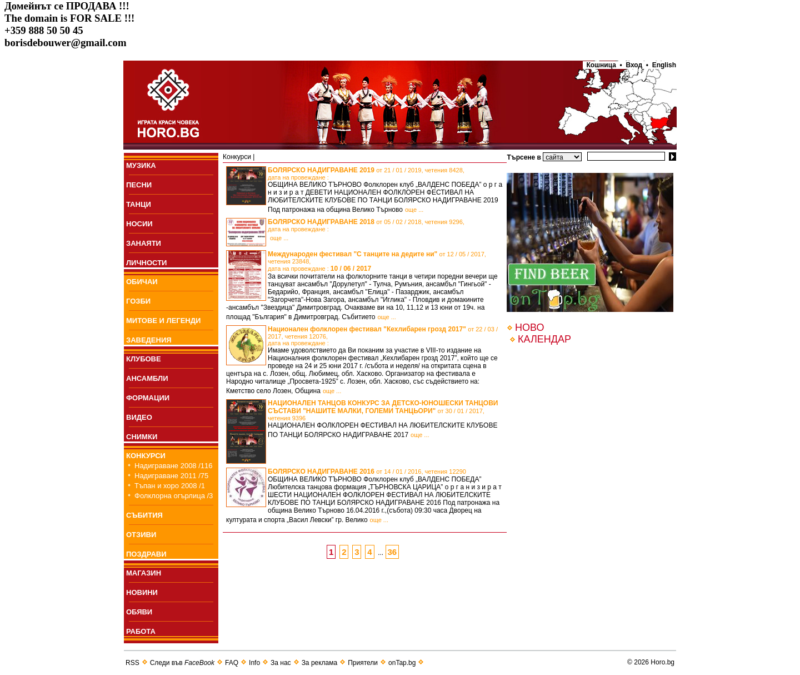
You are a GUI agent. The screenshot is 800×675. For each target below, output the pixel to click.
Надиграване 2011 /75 (171, 475)
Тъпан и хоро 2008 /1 (169, 486)
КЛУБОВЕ (143, 359)
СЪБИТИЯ (144, 515)
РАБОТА (141, 631)
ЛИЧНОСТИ (146, 263)
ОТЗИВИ (141, 534)
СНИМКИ (141, 437)
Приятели (363, 663)
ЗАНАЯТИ (143, 243)
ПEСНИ (139, 185)
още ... (414, 209)
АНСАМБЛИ (147, 378)
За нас (281, 663)
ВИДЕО (139, 417)
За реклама (320, 663)
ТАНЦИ (138, 204)
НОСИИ (139, 224)
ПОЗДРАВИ (146, 554)
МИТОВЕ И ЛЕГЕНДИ (163, 320)
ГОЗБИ (138, 301)
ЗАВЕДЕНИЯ (149, 340)
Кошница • (602, 65)
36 (392, 552)
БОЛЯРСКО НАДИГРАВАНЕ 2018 (366, 225)
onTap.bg (402, 663)
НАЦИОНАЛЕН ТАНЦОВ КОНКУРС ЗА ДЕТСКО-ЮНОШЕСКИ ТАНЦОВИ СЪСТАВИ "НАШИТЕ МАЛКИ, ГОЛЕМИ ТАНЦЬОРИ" (383, 410)
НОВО (529, 327)
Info (254, 663)
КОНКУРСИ (146, 455)
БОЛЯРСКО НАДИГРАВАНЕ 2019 (366, 173)
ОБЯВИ (139, 612)
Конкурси (237, 157)
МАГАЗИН (143, 573)
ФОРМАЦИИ (147, 398)
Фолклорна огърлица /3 (173, 496)
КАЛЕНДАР (544, 339)
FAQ (231, 663)
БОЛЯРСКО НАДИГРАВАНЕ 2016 (367, 471)
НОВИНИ (142, 592)
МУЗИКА (141, 165)
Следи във (182, 663)
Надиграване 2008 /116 (173, 465)
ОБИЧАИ (142, 281)
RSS (132, 663)
